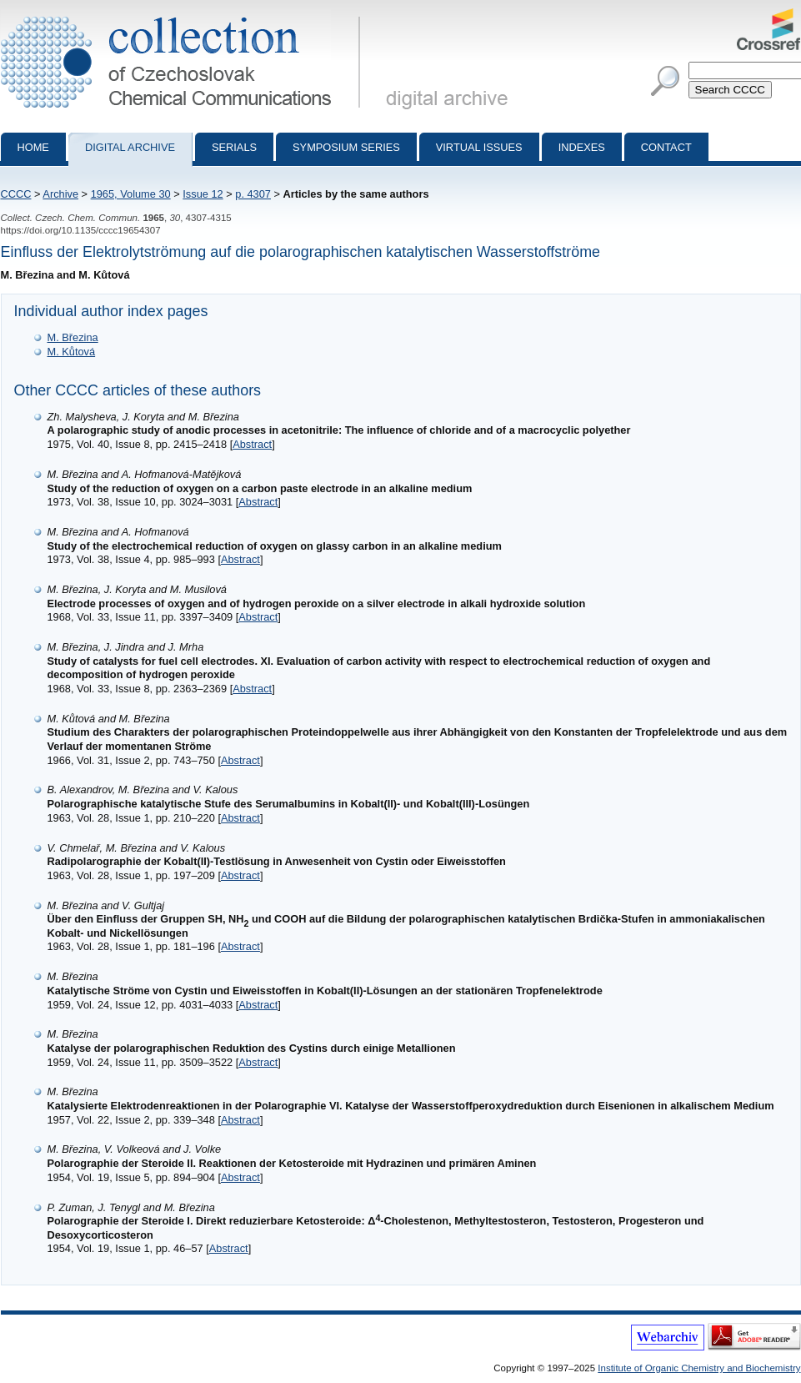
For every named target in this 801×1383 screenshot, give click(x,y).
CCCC (16, 194)
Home (33, 147)
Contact (666, 147)
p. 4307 (253, 194)
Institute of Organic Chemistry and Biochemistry (699, 1368)
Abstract (252, 444)
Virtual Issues (479, 147)
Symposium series (346, 147)
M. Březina (73, 337)
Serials (234, 147)
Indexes (581, 147)
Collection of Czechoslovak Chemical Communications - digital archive (184, 15)
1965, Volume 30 (131, 194)
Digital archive (130, 147)
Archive (60, 194)
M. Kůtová (72, 351)
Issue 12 (203, 194)
